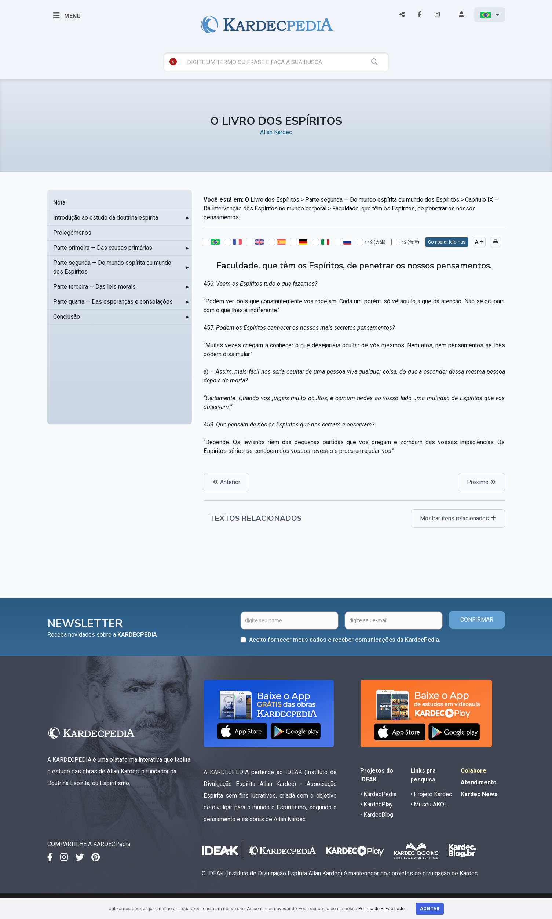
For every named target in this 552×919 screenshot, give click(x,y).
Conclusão (66, 316)
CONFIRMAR (476, 619)
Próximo (481, 482)
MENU (67, 15)
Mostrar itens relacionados (458, 518)
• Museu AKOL (428, 804)
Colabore (473, 770)
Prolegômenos (72, 232)
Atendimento (479, 782)
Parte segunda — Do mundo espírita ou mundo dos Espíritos (112, 267)
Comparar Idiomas (446, 242)
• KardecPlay (376, 804)
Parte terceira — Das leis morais (94, 286)
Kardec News (479, 794)
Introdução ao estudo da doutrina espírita (105, 217)
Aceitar (429, 908)
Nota (59, 202)
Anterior (226, 482)
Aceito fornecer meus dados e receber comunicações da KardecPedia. (344, 639)
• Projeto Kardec (431, 794)
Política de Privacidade (381, 908)
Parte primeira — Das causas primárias (102, 247)
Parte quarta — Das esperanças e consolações (113, 301)
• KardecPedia (378, 794)
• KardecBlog (376, 814)
